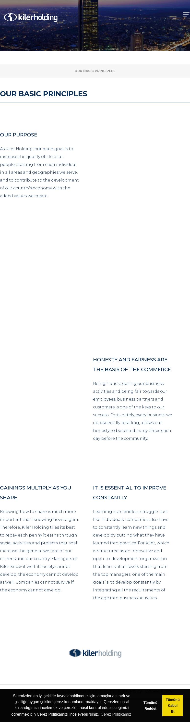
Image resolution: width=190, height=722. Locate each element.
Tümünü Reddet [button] (150, 705)
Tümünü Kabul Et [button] (173, 705)
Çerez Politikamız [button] (116, 714)
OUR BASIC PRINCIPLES (95, 71)
